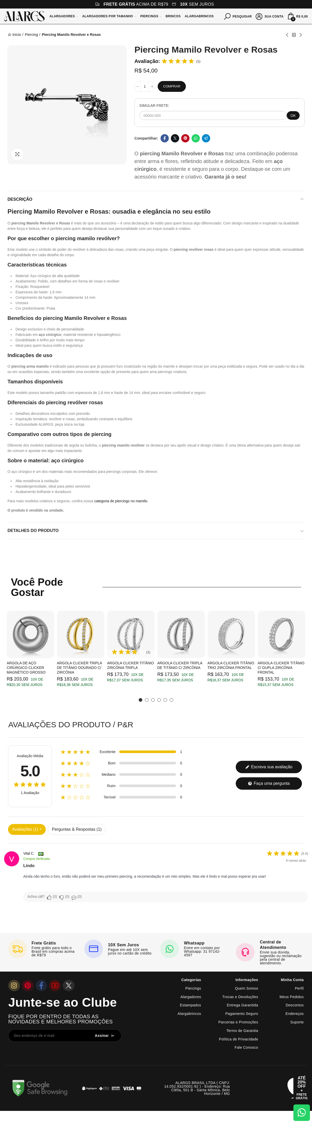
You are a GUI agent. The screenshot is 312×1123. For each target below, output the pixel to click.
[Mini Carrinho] (297, 16)
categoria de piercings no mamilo (120, 501)
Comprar (171, 86)
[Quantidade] (144, 86)
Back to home (293, 34)
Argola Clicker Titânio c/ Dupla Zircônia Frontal (281, 667)
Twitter (175, 138)
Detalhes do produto (33, 530)
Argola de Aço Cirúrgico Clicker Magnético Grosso (26, 667)
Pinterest (185, 138)
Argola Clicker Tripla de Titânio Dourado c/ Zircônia (79, 667)
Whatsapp (195, 138)
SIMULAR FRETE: (154, 105)
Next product (300, 34)
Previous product (287, 34)
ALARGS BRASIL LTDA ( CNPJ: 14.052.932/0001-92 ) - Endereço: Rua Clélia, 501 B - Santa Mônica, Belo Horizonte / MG (197, 1088)
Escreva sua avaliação (269, 767)
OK (293, 116)
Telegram (206, 138)
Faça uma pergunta (269, 783)
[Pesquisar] (238, 16)
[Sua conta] (270, 16)
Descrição (19, 199)
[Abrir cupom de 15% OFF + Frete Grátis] (301, 1087)
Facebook (164, 138)
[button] (140, 700)
